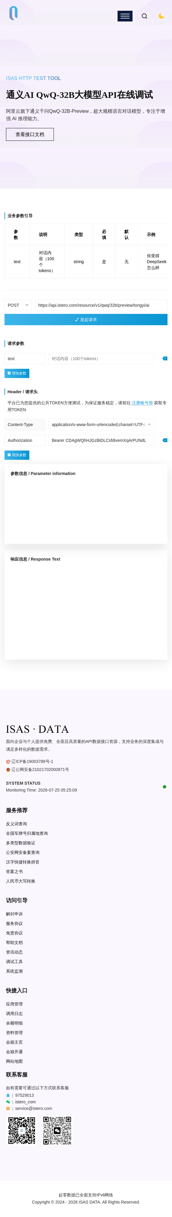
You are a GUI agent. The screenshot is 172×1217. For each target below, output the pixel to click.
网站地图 (14, 1061)
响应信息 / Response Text (35, 559)
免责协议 (14, 933)
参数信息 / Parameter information (42, 473)
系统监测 (14, 971)
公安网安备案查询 (22, 852)
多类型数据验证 (20, 843)
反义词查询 (16, 824)
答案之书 (14, 871)
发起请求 (86, 319)
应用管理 (14, 1004)
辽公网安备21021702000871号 (40, 769)
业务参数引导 (20, 215)
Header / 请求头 (22, 391)
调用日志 (14, 1013)
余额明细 (14, 1023)
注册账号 (142, 402)
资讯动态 (14, 952)
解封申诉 (14, 914)
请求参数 (15, 343)
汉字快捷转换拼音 (22, 862)
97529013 (24, 1095)
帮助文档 (14, 942)
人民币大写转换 (20, 881)
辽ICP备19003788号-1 (32, 761)
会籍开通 (14, 1052)
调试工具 (14, 962)
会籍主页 (14, 1042)
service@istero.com (33, 1108)
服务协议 (14, 923)
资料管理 (14, 1033)
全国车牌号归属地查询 (27, 833)
